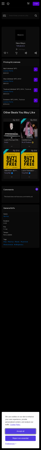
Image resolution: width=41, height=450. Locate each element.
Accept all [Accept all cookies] (20, 431)
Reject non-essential (20, 438)
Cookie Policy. (15, 425)
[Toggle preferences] (10, 444)
